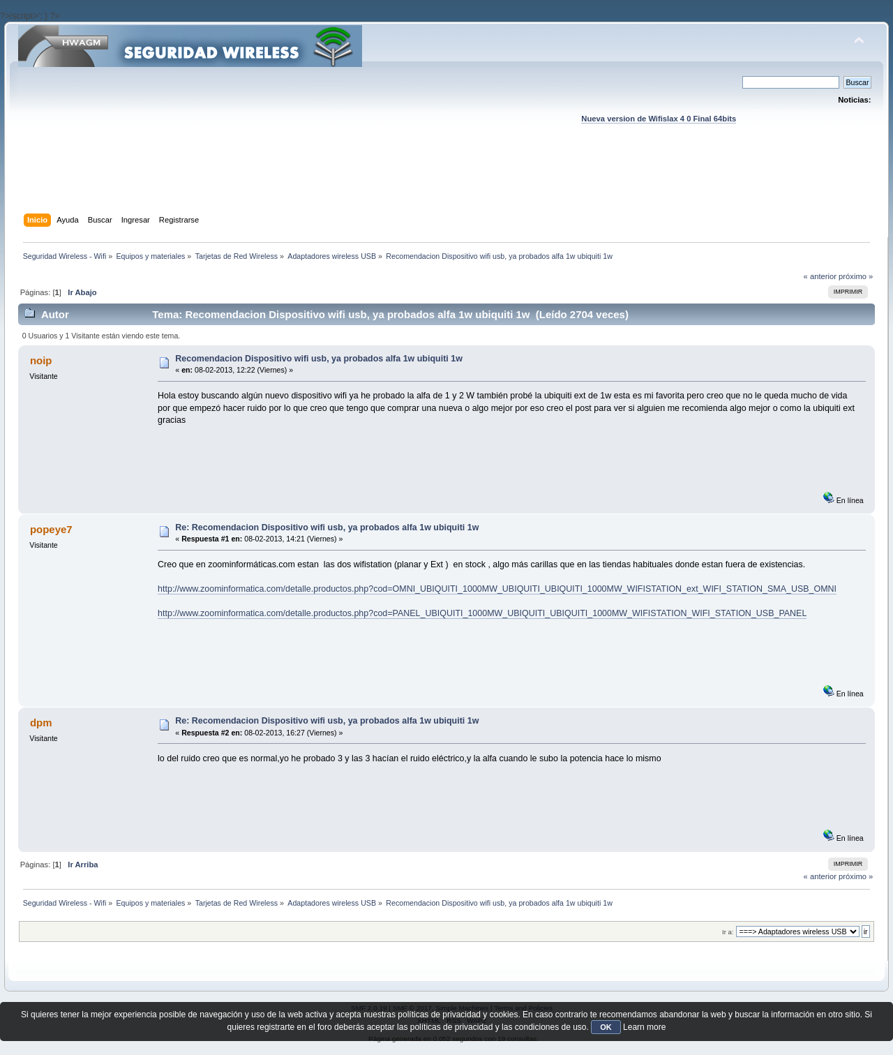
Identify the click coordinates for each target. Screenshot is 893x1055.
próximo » (856, 276)
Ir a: (727, 932)
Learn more (644, 1027)
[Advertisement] (446, 182)
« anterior (820, 276)
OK (606, 1027)
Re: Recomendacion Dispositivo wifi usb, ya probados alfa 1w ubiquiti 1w (327, 527)
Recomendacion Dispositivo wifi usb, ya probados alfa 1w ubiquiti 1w (319, 359)
